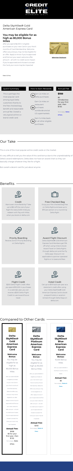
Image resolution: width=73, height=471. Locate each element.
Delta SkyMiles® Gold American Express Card (12, 342)
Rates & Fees (7, 75)
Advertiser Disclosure (59, 57)
